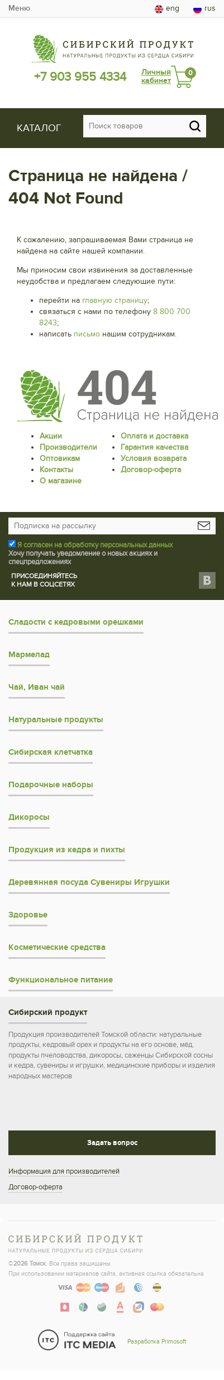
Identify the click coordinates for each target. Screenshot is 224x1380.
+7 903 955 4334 (80, 77)
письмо (87, 334)
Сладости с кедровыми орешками (76, 622)
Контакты (56, 469)
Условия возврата (154, 458)
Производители (68, 447)
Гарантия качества (154, 447)
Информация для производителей (64, 1171)
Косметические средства (57, 947)
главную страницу (114, 300)
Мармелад (29, 654)
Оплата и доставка (154, 436)
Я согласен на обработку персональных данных (95, 545)
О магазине (61, 481)
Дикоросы (29, 817)
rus (204, 8)
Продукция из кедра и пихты (66, 849)
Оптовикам (60, 458)
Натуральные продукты (55, 719)
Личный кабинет (156, 76)
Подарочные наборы (50, 784)
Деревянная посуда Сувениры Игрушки (89, 882)
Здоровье (27, 915)
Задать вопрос (112, 1142)
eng (167, 8)
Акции (51, 436)
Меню (19, 8)
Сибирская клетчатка (50, 752)
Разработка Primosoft (156, 1341)
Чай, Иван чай (36, 687)
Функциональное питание (60, 980)
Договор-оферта (151, 469)
